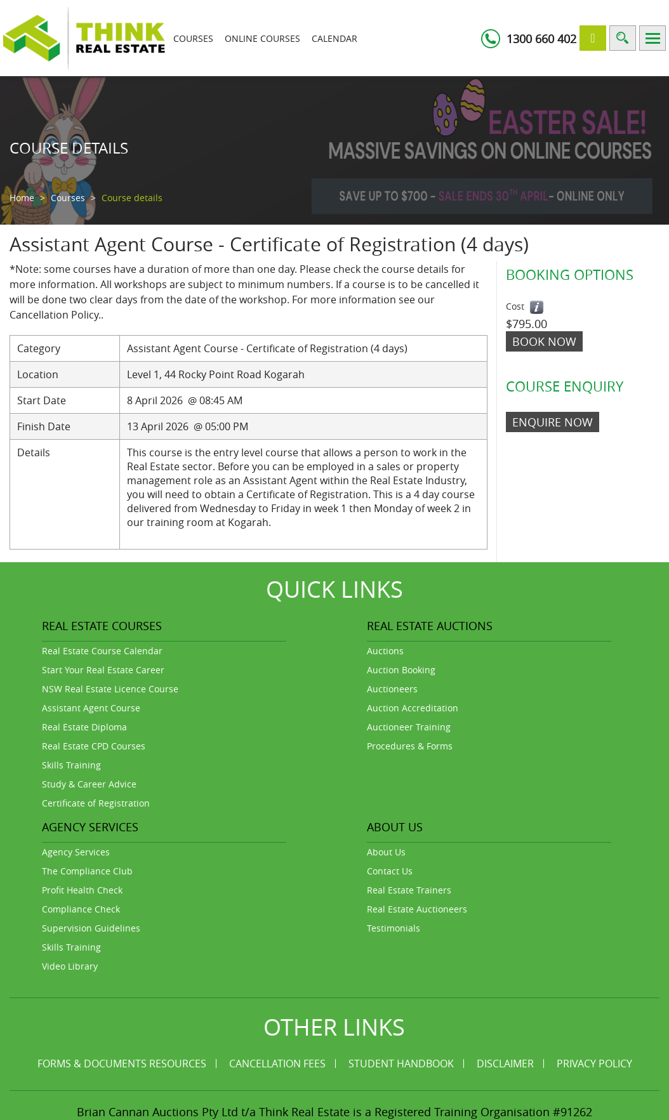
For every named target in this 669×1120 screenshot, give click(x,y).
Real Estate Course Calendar (102, 651)
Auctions (385, 651)
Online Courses (262, 38)
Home (22, 198)
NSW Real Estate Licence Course (110, 689)
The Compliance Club (87, 871)
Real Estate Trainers (409, 890)
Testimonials (393, 928)
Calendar (334, 38)
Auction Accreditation (412, 708)
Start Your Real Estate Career (103, 670)
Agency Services (76, 852)
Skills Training (71, 765)
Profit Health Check (82, 890)
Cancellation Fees (277, 1064)
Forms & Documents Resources (121, 1064)
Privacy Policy (594, 1064)
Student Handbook (401, 1064)
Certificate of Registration (96, 803)
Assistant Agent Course (91, 708)
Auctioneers (392, 689)
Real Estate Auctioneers (417, 909)
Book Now (544, 341)
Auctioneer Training (409, 727)
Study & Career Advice (89, 784)
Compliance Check (81, 909)
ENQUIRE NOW (552, 422)
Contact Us (390, 871)
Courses (193, 38)
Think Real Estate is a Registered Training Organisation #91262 (425, 1111)
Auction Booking (401, 670)
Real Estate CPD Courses (93, 746)
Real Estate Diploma (84, 727)
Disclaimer (505, 1064)
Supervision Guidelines (91, 928)
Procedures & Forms (410, 746)
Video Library (70, 966)
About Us (386, 852)
